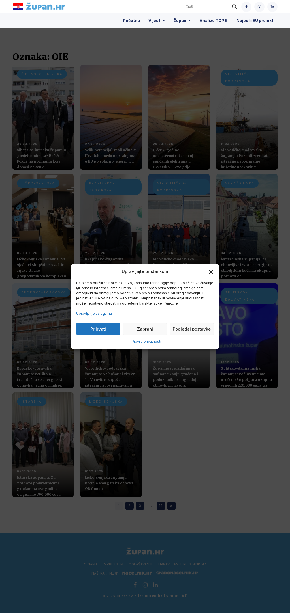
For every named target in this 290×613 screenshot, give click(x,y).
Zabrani (145, 329)
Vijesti (154, 20)
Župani (180, 20)
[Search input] (207, 7)
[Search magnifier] (234, 7)
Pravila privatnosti (146, 341)
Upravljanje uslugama (94, 313)
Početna (131, 20)
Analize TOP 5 (213, 20)
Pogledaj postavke (192, 329)
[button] (211, 271)
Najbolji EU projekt (254, 20)
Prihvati (98, 329)
